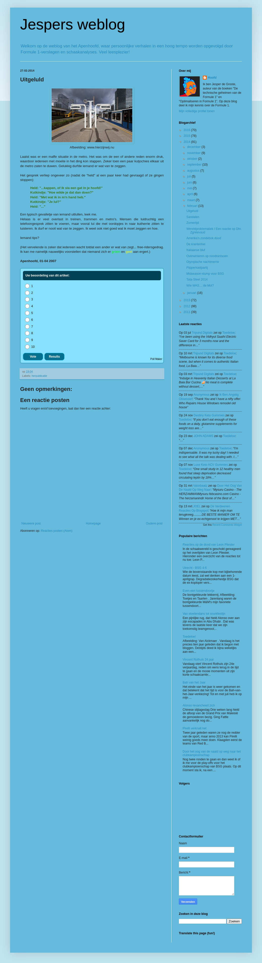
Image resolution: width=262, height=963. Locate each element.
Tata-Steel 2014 (197, 279)
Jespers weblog (72, 24)
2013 (187, 300)
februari (192, 206)
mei (190, 188)
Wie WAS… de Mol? (200, 285)
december (194, 147)
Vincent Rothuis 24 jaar (198, 659)
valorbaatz (200, 485)
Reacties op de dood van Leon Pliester (209, 544)
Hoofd (212, 77)
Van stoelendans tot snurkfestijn (204, 613)
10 (29, 347)
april (190, 194)
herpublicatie (39, 375)
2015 (187, 136)
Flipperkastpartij (197, 267)
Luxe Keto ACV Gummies (211, 465)
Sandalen (192, 217)
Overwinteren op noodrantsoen (207, 256)
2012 (187, 306)
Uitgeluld (192, 211)
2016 (187, 130)
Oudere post (154, 523)
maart (191, 200)
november (194, 153)
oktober (192, 159)
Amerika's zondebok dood (203, 238)
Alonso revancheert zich (199, 705)
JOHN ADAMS (203, 436)
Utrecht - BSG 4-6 (195, 568)
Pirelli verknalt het (195, 728)
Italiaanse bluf (195, 250)
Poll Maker (156, 359)
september (194, 164)
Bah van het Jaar (194, 682)
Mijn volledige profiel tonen (197, 111)
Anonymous (201, 394)
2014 (187, 142)
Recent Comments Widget (227, 524)
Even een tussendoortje (198, 591)
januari (192, 293)
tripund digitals (202, 332)
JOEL (197, 506)
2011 (187, 312)
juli (189, 176)
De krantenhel (195, 244)
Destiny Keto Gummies (209, 415)
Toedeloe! (189, 636)
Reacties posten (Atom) (56, 531)
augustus (193, 170)
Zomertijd (192, 223)
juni (190, 182)
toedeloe (228, 332)
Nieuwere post (31, 523)
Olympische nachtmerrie (202, 262)
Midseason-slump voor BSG (205, 273)
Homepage (93, 523)
